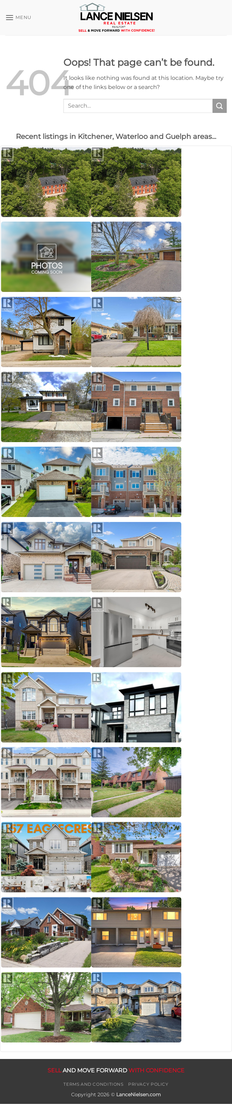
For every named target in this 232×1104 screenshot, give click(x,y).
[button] (18, 17)
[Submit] (220, 106)
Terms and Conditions (93, 1084)
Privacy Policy (148, 1084)
